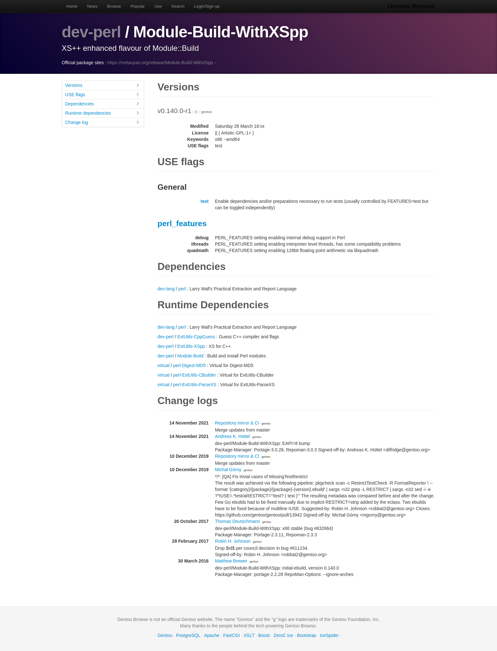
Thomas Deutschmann (237, 521)
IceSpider (329, 635)
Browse (114, 6)
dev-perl (91, 32)
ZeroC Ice (283, 635)
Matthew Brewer (231, 560)
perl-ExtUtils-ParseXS (194, 384)
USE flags (102, 94)
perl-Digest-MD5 (189, 365)
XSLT (249, 635)
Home (72, 6)
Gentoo (164, 635)
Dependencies (102, 103)
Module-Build (190, 355)
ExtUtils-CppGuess (196, 336)
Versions (102, 85)
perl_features (182, 223)
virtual (163, 365)
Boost (264, 635)
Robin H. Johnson (232, 540)
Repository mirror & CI (237, 422)
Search (178, 6)
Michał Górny (228, 469)
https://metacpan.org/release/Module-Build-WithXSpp (160, 62)
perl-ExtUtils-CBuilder (194, 374)
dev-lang (166, 288)
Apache (211, 635)
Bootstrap (306, 635)
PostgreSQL (188, 635)
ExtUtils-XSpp (191, 345)
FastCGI (231, 635)
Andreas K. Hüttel (232, 436)
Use (158, 6)
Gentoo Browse (411, 6)
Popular (138, 6)
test (205, 200)
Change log (102, 122)
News (92, 6)
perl (182, 288)
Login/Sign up (207, 6)
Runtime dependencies (102, 112)
